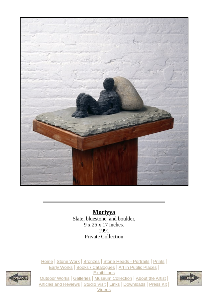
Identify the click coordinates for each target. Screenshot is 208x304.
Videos (104, 289)
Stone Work (68, 261)
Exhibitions (104, 272)
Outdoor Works (54, 278)
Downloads (135, 284)
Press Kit (158, 284)
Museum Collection (113, 278)
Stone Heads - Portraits (126, 261)
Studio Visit (95, 284)
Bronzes (91, 261)
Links (114, 284)
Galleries (82, 278)
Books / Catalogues (95, 267)
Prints (158, 261)
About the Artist (151, 278)
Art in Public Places (138, 267)
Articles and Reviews (59, 284)
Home (47, 261)
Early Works (61, 267)
